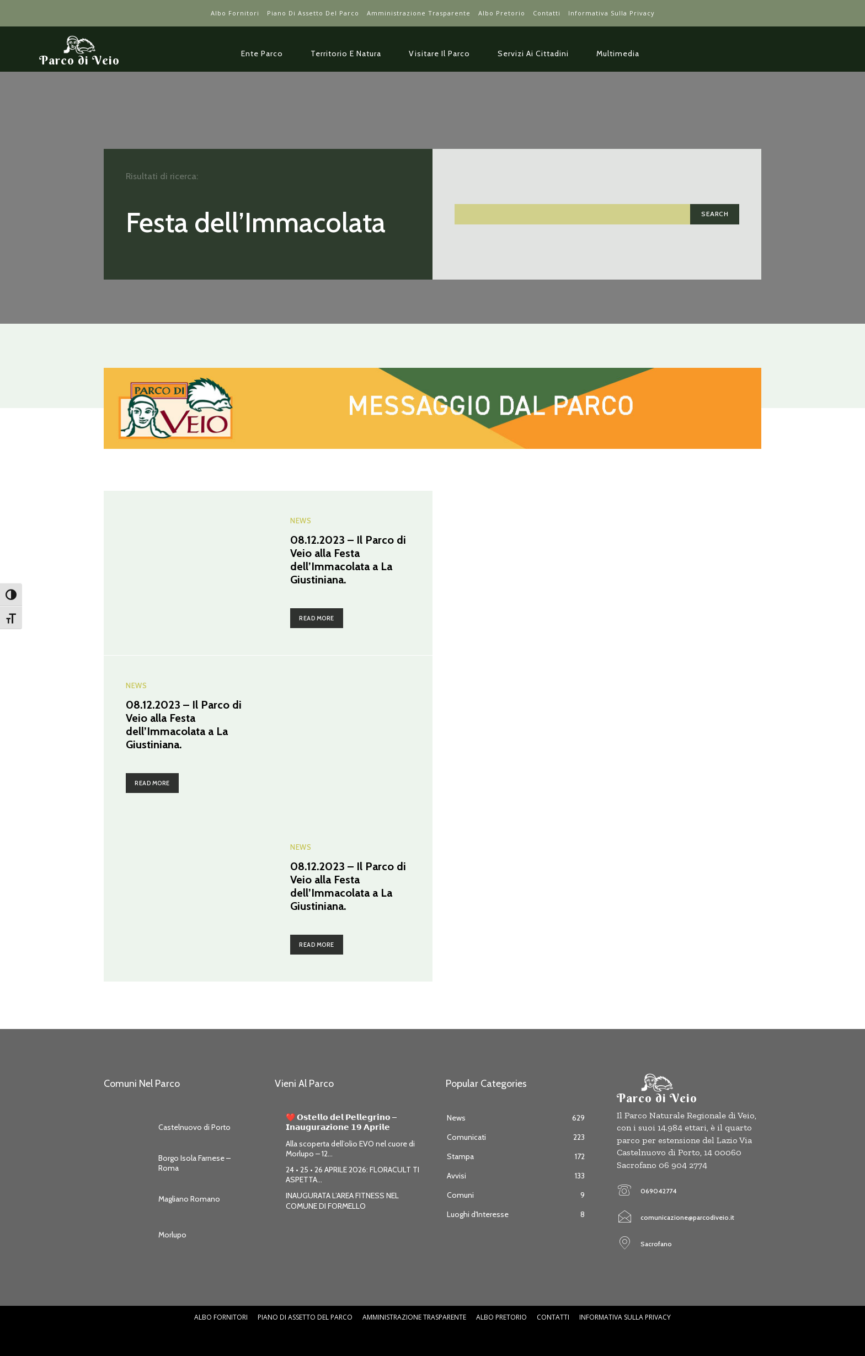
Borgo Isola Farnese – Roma (194, 1163)
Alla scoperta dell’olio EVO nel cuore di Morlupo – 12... (350, 1149)
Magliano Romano (189, 1199)
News (300, 521)
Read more (316, 618)
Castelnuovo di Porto (194, 1127)
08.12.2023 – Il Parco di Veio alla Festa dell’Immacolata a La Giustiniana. (348, 559)
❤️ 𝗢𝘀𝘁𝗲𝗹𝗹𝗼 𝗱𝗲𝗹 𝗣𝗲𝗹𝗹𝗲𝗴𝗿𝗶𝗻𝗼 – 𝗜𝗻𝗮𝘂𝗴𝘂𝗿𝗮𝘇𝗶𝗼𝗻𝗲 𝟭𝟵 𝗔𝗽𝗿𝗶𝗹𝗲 (341, 1122)
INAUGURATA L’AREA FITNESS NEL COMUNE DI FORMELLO (342, 1200)
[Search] (714, 214)
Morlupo (172, 1235)
